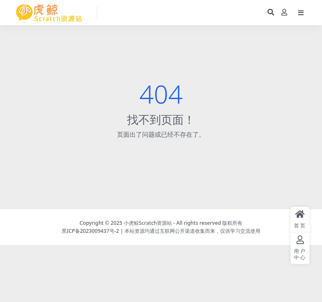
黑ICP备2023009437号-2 (90, 230)
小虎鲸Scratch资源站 (148, 222)
